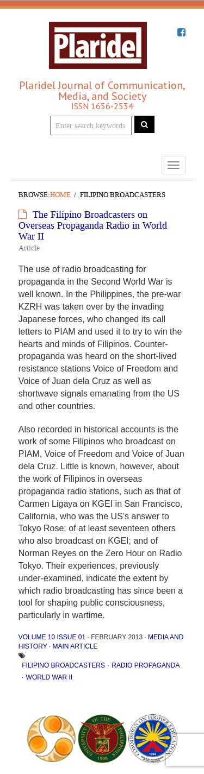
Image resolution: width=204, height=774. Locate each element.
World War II (49, 677)
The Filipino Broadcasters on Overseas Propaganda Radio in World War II (92, 225)
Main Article (74, 646)
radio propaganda (146, 665)
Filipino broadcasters (63, 665)
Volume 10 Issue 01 (51, 637)
